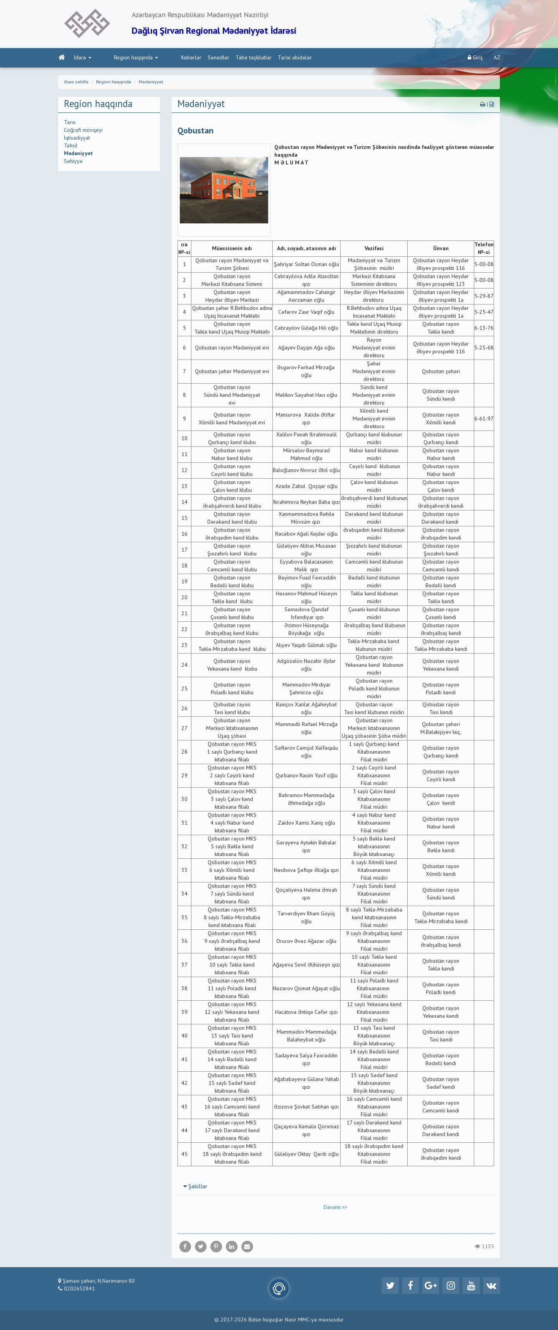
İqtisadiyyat (77, 139)
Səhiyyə (73, 162)
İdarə (82, 58)
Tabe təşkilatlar (221, 58)
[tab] (335, 1187)
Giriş (475, 58)
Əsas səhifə (76, 83)
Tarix (70, 123)
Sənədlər (185, 58)
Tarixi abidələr (262, 58)
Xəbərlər (158, 58)
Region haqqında (119, 58)
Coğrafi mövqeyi (83, 131)
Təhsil (71, 146)
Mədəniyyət (151, 83)
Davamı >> (336, 1208)
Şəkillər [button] (195, 1188)
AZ (497, 58)
